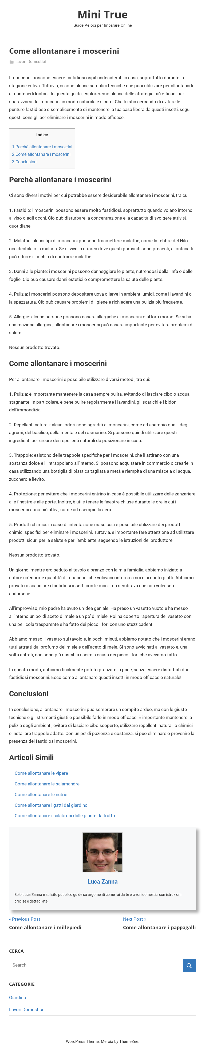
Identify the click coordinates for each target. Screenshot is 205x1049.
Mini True (102, 14)
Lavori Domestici (30, 61)
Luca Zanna (103, 881)
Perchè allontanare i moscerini (42, 146)
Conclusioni (25, 161)
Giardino (17, 997)
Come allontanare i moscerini (41, 154)
